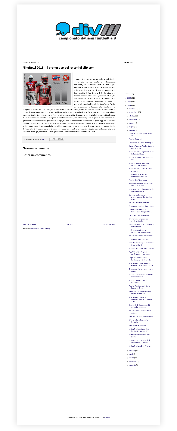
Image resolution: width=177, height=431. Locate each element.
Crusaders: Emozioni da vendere (141, 206)
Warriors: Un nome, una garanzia (141, 249)
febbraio (132, 362)
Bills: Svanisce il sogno (137, 326)
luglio (131, 127)
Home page (69, 224)
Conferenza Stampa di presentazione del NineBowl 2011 (141, 197)
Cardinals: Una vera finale (139, 215)
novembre (133, 112)
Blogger (107, 418)
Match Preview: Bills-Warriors (140, 346)
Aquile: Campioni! (136, 139)
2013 (129, 98)
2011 (129, 105)
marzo (131, 358)
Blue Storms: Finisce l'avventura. (141, 316)
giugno (132, 130)
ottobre (132, 116)
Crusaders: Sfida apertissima (139, 239)
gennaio (132, 365)
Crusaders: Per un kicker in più (141, 143)
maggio (132, 351)
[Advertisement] (139, 387)
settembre (133, 120)
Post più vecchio (109, 224)
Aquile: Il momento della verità (141, 236)
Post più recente (29, 224)
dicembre (133, 109)
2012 (129, 102)
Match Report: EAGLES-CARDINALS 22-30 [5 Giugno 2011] (140, 300)
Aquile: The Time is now (138, 180)
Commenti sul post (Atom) (40, 229)
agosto (132, 123)
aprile (131, 354)
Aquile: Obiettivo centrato (139, 203)
